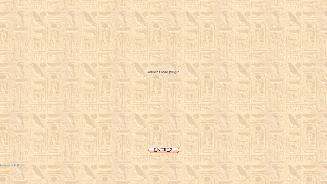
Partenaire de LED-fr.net (12, 165)
